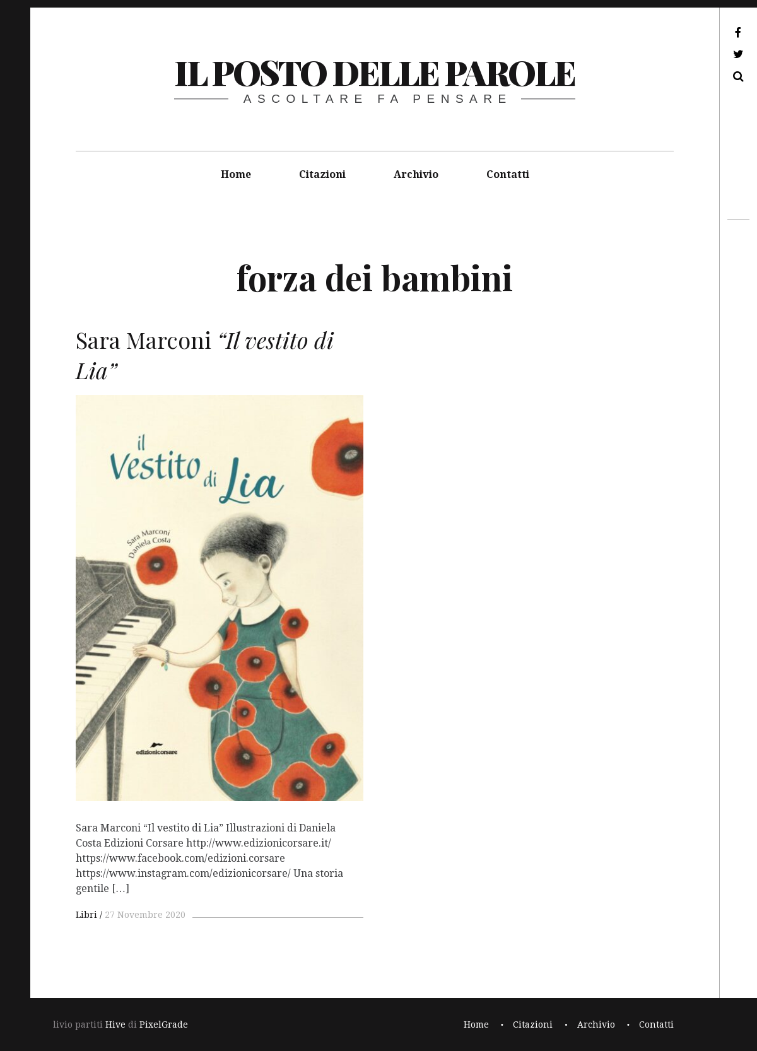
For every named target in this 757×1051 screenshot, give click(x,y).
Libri (86, 915)
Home (236, 174)
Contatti (507, 174)
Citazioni (322, 174)
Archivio (416, 174)
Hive (115, 1024)
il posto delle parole (374, 72)
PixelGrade (163, 1024)
